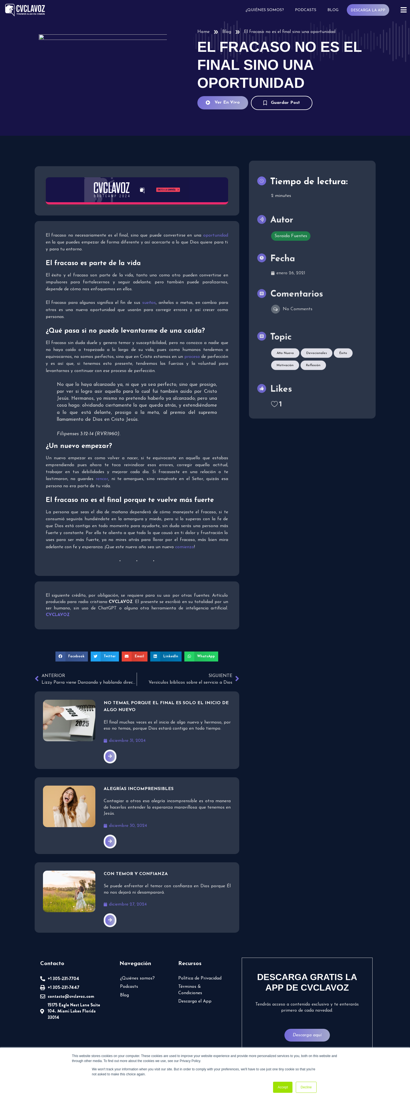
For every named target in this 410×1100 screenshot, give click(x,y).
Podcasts (307, 10)
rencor (102, 478)
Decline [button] (306, 1087)
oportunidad (215, 235)
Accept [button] (283, 1087)
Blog (334, 10)
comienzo (184, 547)
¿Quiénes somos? (266, 10)
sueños (149, 302)
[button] (74, 656)
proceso (192, 356)
